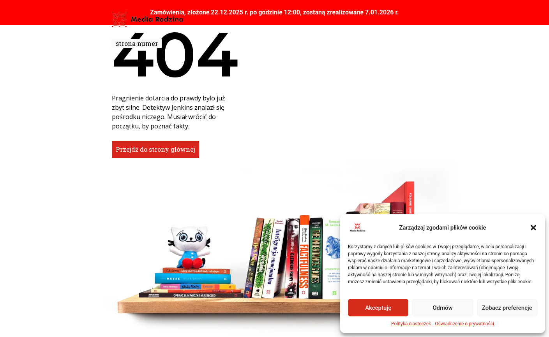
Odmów (442, 307)
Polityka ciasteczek (411, 323)
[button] (533, 228)
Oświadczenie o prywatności (464, 323)
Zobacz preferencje (507, 307)
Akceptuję (378, 307)
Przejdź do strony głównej (155, 149)
